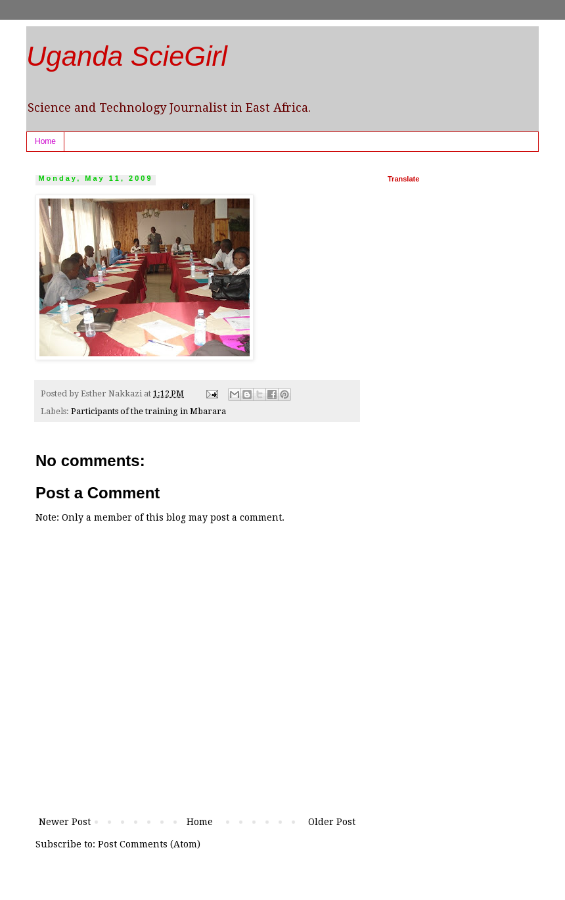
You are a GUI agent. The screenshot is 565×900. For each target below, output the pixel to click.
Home (45, 141)
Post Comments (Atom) (149, 844)
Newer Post (65, 822)
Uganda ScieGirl (126, 56)
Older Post (331, 822)
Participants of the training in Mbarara (148, 411)
